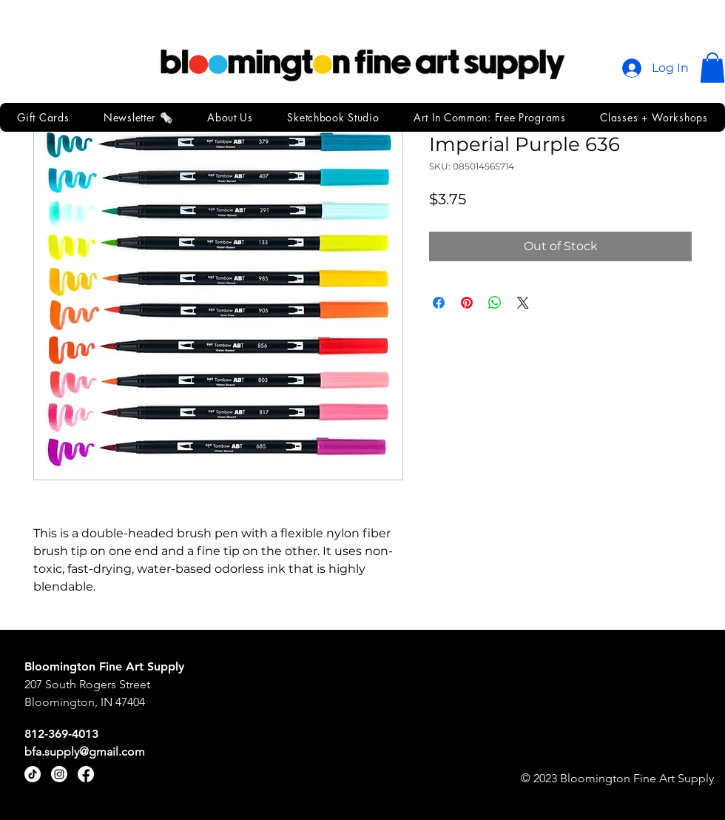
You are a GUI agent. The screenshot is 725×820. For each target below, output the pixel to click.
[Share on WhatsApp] (495, 303)
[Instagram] (59, 774)
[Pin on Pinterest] (467, 303)
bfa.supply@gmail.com (84, 752)
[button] (712, 68)
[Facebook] (86, 774)
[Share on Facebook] (439, 303)
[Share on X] (523, 303)
